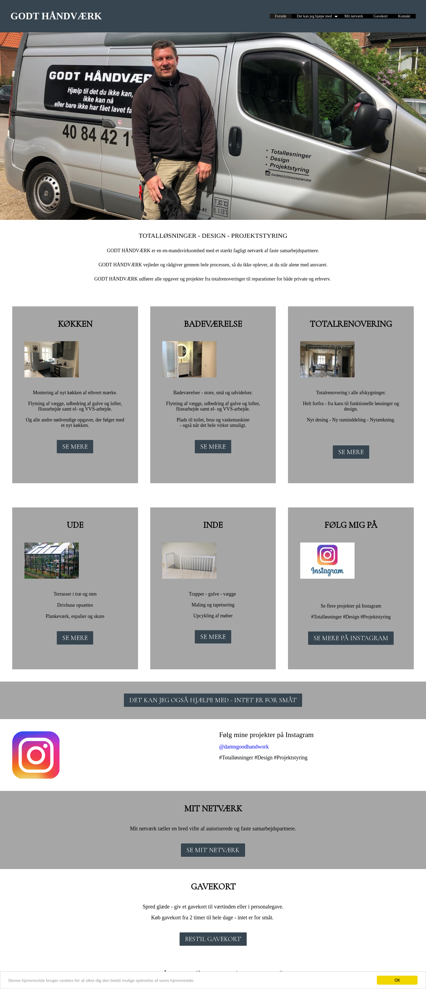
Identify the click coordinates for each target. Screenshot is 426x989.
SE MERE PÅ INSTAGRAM (351, 638)
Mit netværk (353, 16)
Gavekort (381, 16)
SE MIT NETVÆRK (213, 850)
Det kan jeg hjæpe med (314, 16)
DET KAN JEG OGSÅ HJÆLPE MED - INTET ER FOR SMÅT (213, 700)
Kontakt (404, 16)
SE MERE (75, 447)
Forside (280, 16)
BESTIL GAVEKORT (213, 939)
